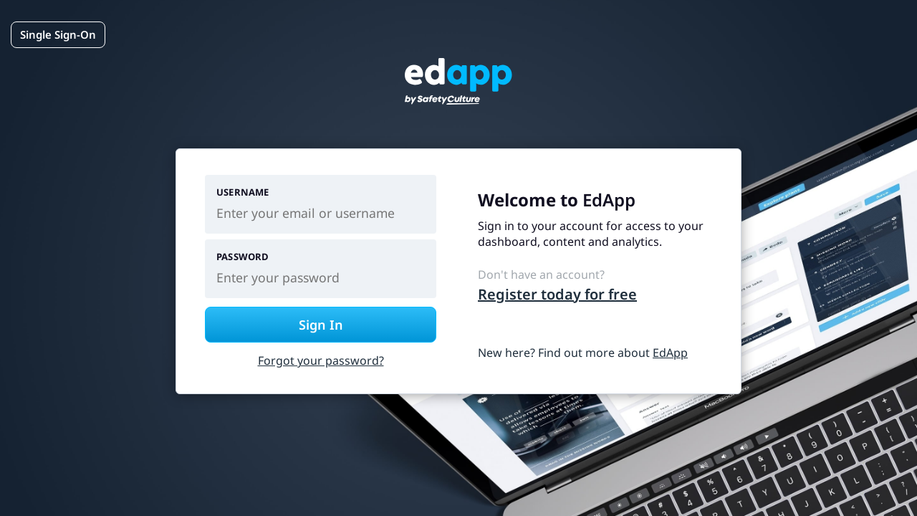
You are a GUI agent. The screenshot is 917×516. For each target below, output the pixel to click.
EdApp (670, 352)
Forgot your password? (321, 360)
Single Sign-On (58, 34)
